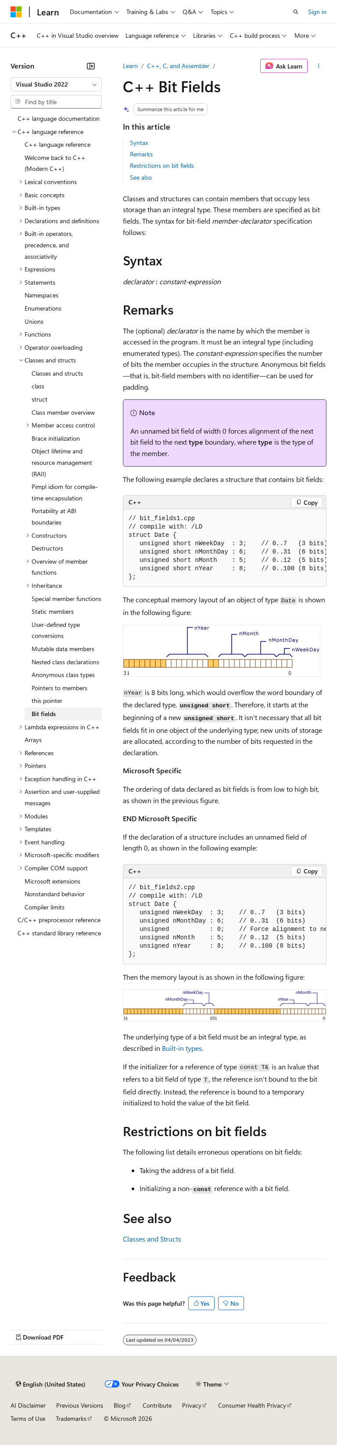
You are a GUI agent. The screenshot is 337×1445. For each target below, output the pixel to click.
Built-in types (182, 1048)
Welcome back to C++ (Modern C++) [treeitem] (55, 163)
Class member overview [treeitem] (63, 412)
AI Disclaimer (28, 1405)
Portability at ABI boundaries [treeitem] (54, 516)
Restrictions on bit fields (162, 165)
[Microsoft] (16, 12)
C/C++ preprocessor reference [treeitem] (59, 920)
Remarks (141, 154)
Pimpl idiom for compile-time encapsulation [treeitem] (65, 492)
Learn (130, 66)
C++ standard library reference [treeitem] (59, 933)
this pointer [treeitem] (47, 700)
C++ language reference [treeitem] (57, 144)
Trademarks (71, 1418)
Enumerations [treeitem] (43, 308)
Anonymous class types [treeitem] (63, 674)
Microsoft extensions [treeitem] (52, 881)
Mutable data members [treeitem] (63, 649)
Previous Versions (79, 1405)
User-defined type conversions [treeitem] (56, 630)
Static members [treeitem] (53, 611)
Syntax (139, 142)
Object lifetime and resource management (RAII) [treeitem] (62, 462)
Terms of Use (28, 1418)
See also (141, 177)
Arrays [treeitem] (33, 739)
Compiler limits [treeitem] (45, 907)
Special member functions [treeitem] (66, 598)
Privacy (191, 1405)
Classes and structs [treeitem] (57, 373)
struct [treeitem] (39, 399)
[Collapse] (91, 66)
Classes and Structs (152, 1238)
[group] (224, 548)
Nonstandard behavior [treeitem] (55, 894)
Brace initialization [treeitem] (56, 438)
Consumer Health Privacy (252, 1405)
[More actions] (318, 66)
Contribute (157, 1405)
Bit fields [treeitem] (44, 714)
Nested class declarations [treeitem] (65, 662)
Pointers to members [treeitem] (59, 688)
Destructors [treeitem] (47, 548)
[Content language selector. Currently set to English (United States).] (51, 1384)
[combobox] (56, 84)
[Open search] (296, 12)
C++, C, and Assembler (178, 66)
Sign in (317, 11)
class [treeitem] (38, 386)
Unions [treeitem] (34, 321)
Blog (119, 1405)
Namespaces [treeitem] (41, 295)
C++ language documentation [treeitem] (59, 118)
